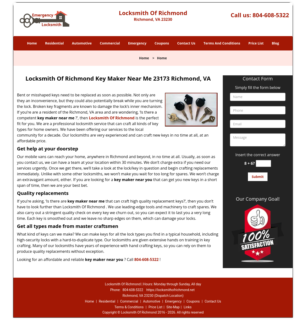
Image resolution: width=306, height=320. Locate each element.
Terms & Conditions (129, 307)
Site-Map (173, 307)
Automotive (82, 43)
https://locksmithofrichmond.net (170, 290)
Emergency (137, 43)
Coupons (162, 43)
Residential (54, 43)
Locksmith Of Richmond (112, 118)
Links (187, 307)
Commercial (110, 43)
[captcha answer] (263, 163)
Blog (275, 43)
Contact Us (186, 43)
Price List (256, 43)
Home (32, 43)
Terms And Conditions (221, 43)
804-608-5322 (270, 15)
